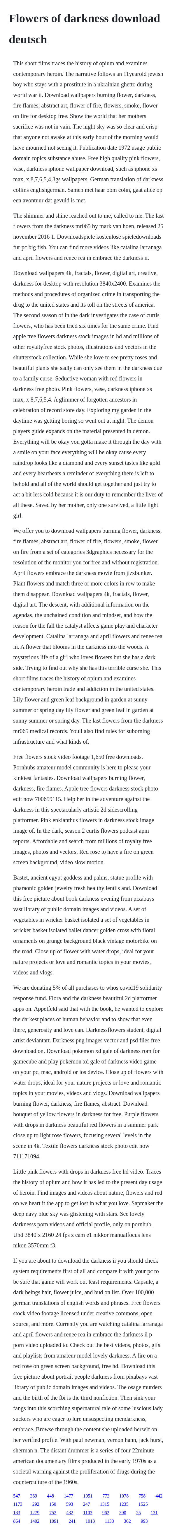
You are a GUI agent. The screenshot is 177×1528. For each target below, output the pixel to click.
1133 (109, 1521)
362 (127, 1521)
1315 (104, 1504)
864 (16, 1521)
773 (105, 1495)
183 (16, 1512)
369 (33, 1495)
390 (122, 1512)
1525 (143, 1504)
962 (105, 1512)
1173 (17, 1504)
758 (142, 1495)
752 (52, 1512)
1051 (87, 1495)
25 (138, 1512)
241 (72, 1521)
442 (158, 1495)
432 (69, 1512)
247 (86, 1504)
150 (52, 1504)
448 (50, 1495)
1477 (68, 1495)
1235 (124, 1504)
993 (144, 1521)
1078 (124, 1495)
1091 (54, 1521)
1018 (90, 1521)
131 (154, 1512)
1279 (34, 1512)
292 (35, 1504)
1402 (34, 1521)
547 (16, 1495)
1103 (87, 1512)
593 (69, 1504)
